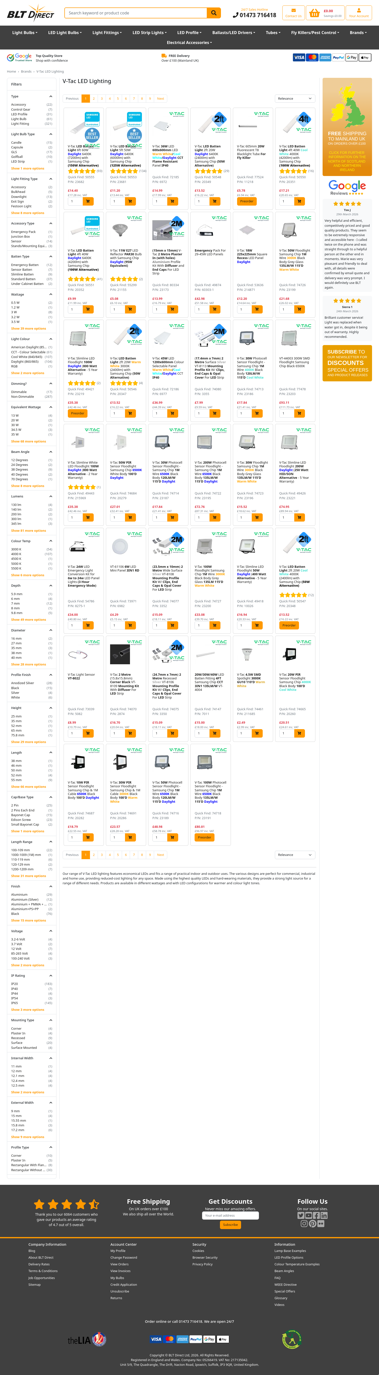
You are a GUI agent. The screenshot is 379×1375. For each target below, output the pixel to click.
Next (160, 98)
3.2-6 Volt (18, 939)
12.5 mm (17, 1085)
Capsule (17, 147)
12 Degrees (19, 460)
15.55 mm (18, 1120)
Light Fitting (20, 123)
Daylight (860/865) (25, 361)
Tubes (272, 32)
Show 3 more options (27, 1009)
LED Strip (18, 161)
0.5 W (15, 302)
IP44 (14, 993)
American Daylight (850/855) (29, 347)
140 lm (16, 509)
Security (199, 1244)
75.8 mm (17, 735)
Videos (280, 1304)
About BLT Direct (41, 1257)
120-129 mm (20, 864)
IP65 (14, 1003)
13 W (15, 415)
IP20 (14, 983)
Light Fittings (105, 32)
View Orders (120, 1264)
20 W (15, 420)
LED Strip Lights (148, 32)
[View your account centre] (359, 12)
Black (15, 688)
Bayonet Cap (20, 815)
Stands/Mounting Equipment (29, 246)
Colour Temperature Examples (297, 1264)
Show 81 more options (28, 530)
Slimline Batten (22, 274)
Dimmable (19, 392)
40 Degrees (19, 474)
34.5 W (16, 429)
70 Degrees (19, 479)
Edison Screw (21, 819)
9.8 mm (16, 613)
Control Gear (20, 109)
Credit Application (124, 1284)
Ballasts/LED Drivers (232, 32)
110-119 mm (20, 859)
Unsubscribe (120, 1291)
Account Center (124, 1244)
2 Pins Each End (23, 810)
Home (11, 71)
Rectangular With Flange (29, 1165)
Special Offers (285, 1291)
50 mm (16, 770)
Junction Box (20, 236)
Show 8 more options (27, 213)
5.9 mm (16, 594)
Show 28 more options (28, 664)
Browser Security (205, 1257)
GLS (14, 152)
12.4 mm (17, 1080)
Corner (16, 1028)
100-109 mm (20, 850)
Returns (116, 1298)
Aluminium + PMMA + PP (29, 904)
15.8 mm (17, 1125)
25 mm (16, 716)
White (15, 697)
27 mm (16, 643)
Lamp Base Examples (290, 1250)
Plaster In (18, 1033)
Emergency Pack (23, 231)
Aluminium (19, 894)
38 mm (16, 653)
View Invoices (121, 1271)
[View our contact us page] (293, 12)
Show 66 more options (28, 786)
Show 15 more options (28, 920)
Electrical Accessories (188, 42)
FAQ (278, 1278)
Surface (16, 1042)
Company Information (47, 1244)
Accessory (18, 104)
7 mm (15, 603)
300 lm (16, 519)
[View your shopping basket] (325, 12)
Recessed (18, 1038)
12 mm (16, 1071)
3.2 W (15, 317)
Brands (357, 32)
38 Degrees (19, 469)
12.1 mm (17, 1075)
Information (285, 1244)
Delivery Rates (39, 1264)
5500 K (16, 568)
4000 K (16, 554)
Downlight (19, 196)
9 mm (15, 1111)
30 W (15, 425)
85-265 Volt (19, 953)
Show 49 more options (28, 619)
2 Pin (15, 805)
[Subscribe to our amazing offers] (230, 1215)
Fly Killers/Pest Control (313, 32)
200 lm (16, 514)
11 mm (16, 1066)
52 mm (16, 725)
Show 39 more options (28, 328)
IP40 (14, 988)
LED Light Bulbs (63, 32)
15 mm (16, 1115)
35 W (15, 434)
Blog (32, 1250)
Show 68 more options (28, 441)
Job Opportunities (42, 1278)
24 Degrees (19, 464)
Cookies (198, 1250)
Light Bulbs (23, 32)
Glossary (281, 1298)
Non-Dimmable (22, 396)
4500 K (16, 558)
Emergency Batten (25, 265)
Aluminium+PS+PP (25, 909)
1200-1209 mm (22, 869)
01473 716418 (254, 15)
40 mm (16, 657)
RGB (14, 366)
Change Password (124, 1257)
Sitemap (35, 1284)
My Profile (118, 1250)
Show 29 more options (28, 742)
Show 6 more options (27, 575)
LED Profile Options (289, 1257)
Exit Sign (17, 201)
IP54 (14, 998)
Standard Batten (23, 279)
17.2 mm (17, 1130)
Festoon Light (21, 206)
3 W (14, 312)
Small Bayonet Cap (25, 824)
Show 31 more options (28, 876)
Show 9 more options (27, 1137)
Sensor (16, 241)
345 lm (16, 523)
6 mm (15, 598)
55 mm (16, 780)
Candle (16, 142)
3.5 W (15, 321)
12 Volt (16, 948)
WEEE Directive (286, 1284)
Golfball (17, 156)
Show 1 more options (27, 168)
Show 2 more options (27, 373)
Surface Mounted (24, 1047)
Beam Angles (284, 1271)
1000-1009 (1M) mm (26, 854)
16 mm (16, 638)
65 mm (16, 730)
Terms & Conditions (43, 1271)
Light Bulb (18, 119)
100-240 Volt (20, 958)
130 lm (16, 504)
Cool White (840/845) (26, 357)
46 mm (16, 765)
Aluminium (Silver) (24, 899)
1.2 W (15, 307)
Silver (15, 692)
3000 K (16, 549)
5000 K (16, 563)
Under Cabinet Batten (27, 283)
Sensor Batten (21, 269)
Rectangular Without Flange (28, 1170)
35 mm (16, 648)
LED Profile (188, 32)
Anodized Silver (22, 683)
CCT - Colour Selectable (28, 352)
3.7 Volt (16, 944)
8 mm (15, 608)
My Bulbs (117, 1278)
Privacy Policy (203, 1264)
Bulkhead (18, 191)
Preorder (246, 201)
